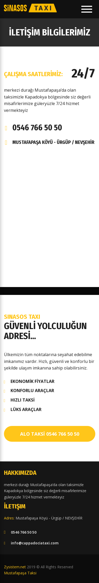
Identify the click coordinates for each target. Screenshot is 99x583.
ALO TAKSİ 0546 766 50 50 (49, 434)
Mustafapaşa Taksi (20, 572)
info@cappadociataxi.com (35, 543)
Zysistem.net (15, 566)
